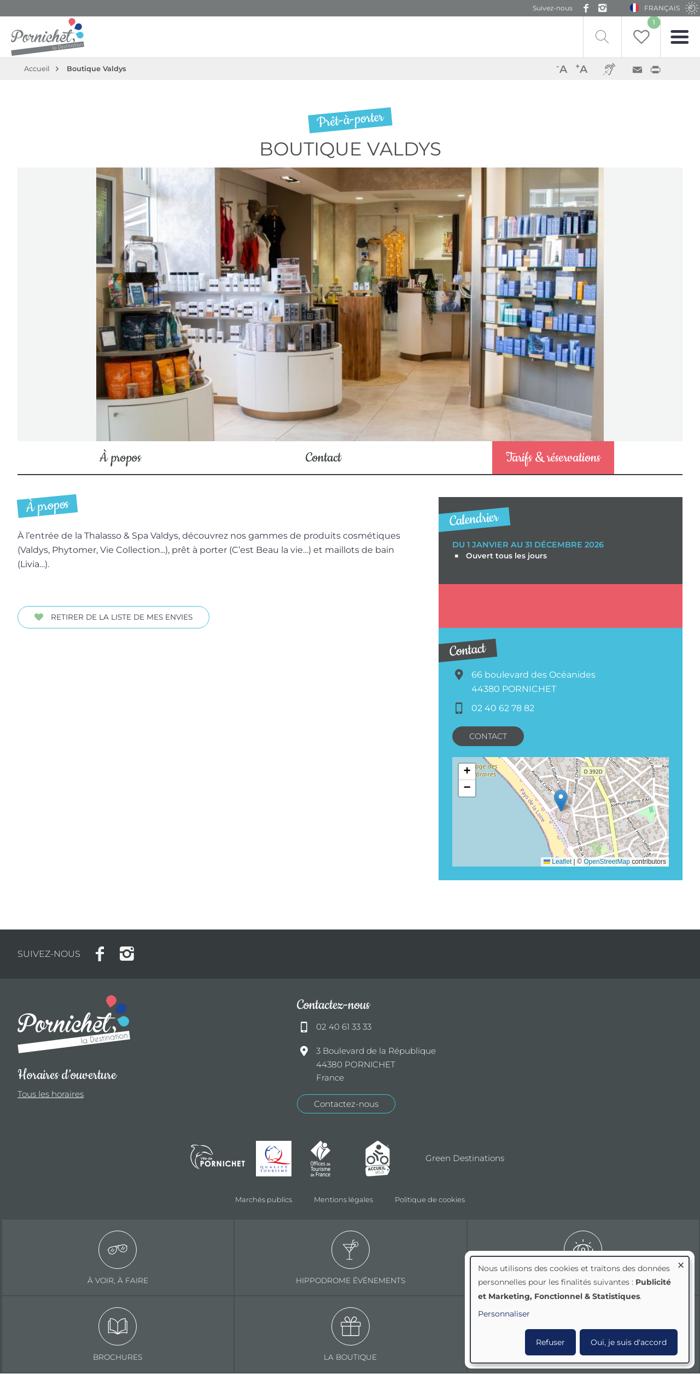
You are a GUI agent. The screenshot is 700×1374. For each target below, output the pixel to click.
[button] (561, 801)
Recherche (597, 36)
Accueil (36, 69)
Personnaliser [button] (504, 1314)
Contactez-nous (346, 1104)
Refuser (550, 1342)
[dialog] (579, 1309)
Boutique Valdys (96, 69)
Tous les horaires (51, 1095)
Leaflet (557, 862)
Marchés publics (263, 1200)
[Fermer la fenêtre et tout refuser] (681, 1263)
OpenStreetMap (607, 862)
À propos (120, 458)
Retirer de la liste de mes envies (121, 617)
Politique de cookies (430, 1200)
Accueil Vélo (387, 1159)
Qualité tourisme (278, 1159)
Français (663, 8)
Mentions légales (343, 1200)
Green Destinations (464, 1158)
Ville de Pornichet (217, 1159)
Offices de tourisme (332, 1159)
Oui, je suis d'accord (629, 1342)
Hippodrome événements (350, 1258)
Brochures (117, 1335)
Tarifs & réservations (553, 458)
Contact (323, 458)
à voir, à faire (118, 1258)
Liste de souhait (652, 23)
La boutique (350, 1335)
